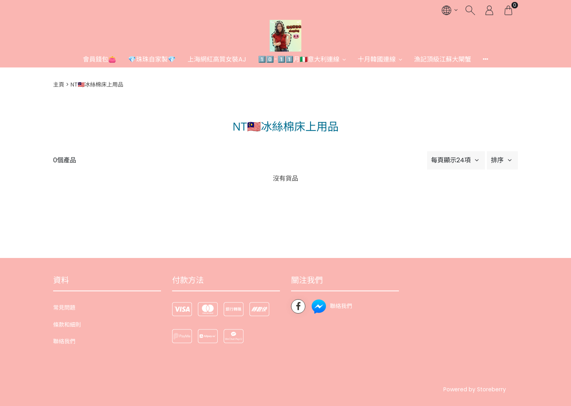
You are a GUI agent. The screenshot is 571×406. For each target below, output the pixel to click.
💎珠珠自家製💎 (152, 59)
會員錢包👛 (99, 59)
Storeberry (491, 389)
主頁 (58, 85)
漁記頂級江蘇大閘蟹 (442, 59)
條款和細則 (67, 325)
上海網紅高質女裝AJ (217, 59)
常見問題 (64, 308)
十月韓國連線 (377, 59)
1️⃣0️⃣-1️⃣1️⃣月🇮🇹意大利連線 (298, 59)
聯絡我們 (64, 341)
